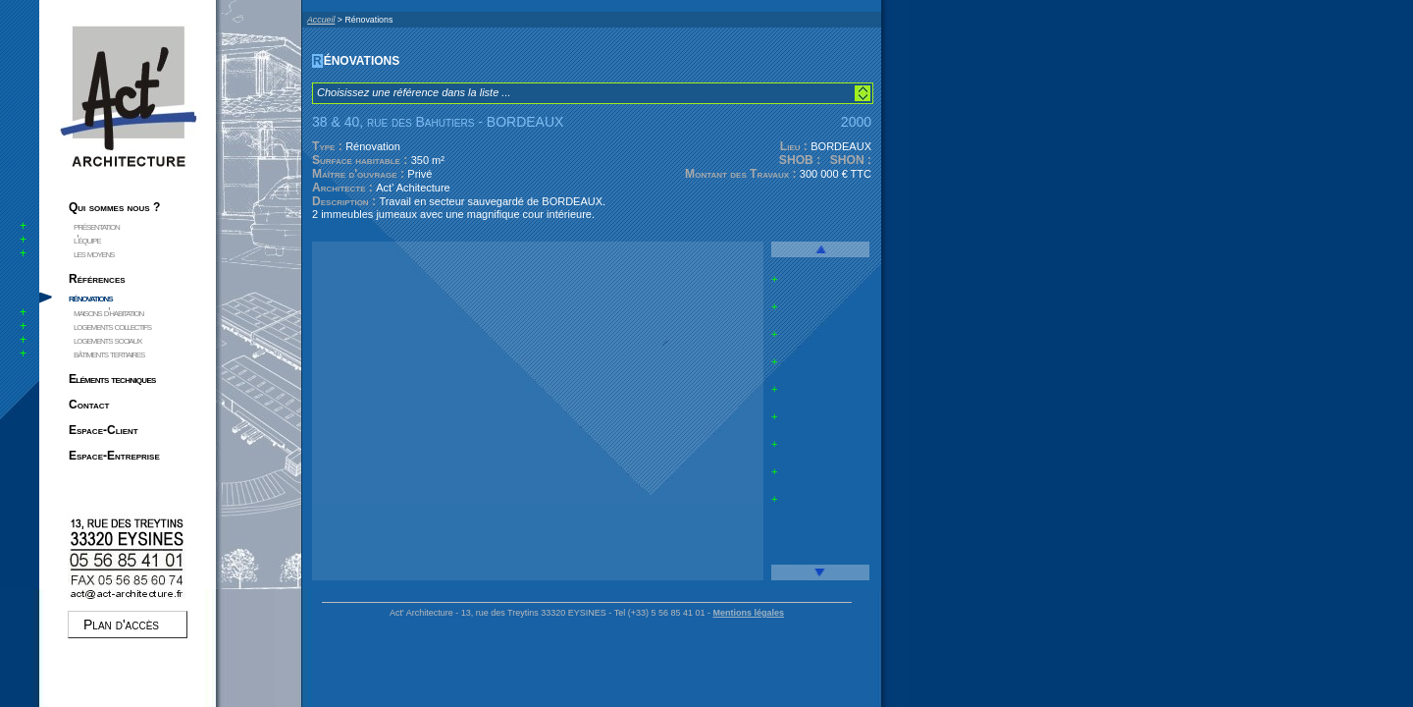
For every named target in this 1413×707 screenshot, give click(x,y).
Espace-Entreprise (114, 455)
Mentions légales (748, 613)
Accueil (321, 20)
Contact (89, 404)
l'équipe (87, 239)
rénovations (90, 297)
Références (97, 279)
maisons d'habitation (108, 312)
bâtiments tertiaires (109, 353)
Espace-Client (103, 430)
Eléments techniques (112, 379)
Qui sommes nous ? (114, 207)
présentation (97, 226)
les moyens (94, 253)
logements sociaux (107, 340)
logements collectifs (112, 326)
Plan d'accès (121, 624)
